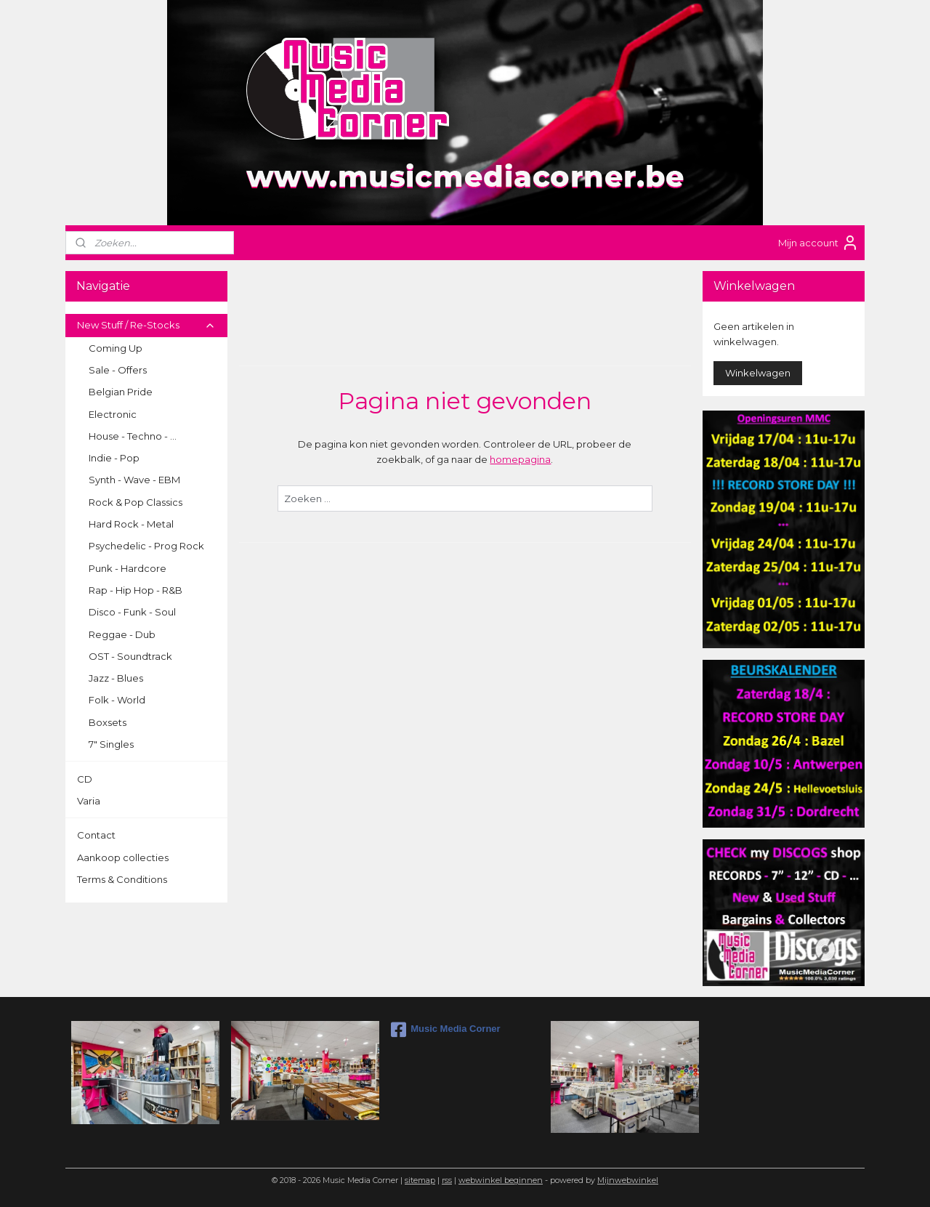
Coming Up (115, 348)
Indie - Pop (114, 458)
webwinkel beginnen (500, 1180)
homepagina (520, 459)
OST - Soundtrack (130, 656)
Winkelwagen (757, 373)
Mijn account (818, 242)
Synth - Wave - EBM (134, 479)
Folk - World (117, 700)
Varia (88, 801)
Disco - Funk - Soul (132, 612)
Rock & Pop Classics (135, 502)
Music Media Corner (446, 1029)
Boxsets (107, 722)
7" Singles (111, 744)
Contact (96, 835)
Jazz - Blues (116, 678)
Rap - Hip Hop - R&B (135, 590)
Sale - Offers (118, 370)
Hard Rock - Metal (131, 524)
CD (84, 779)
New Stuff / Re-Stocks (146, 325)
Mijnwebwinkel (627, 1180)
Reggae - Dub (122, 634)
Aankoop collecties (123, 857)
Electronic (113, 414)
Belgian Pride (121, 391)
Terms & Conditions (122, 879)
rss (447, 1180)
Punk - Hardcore (127, 568)
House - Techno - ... (133, 436)
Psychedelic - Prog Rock (146, 546)
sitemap (420, 1180)
